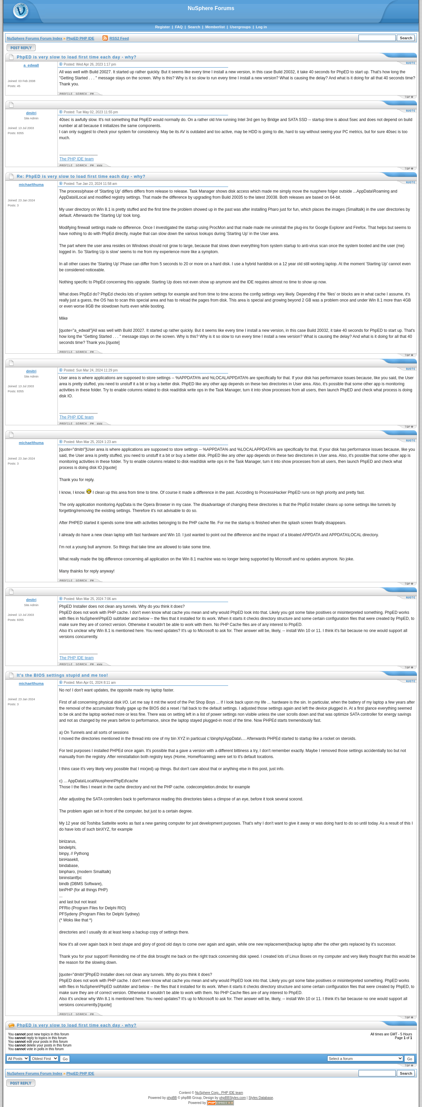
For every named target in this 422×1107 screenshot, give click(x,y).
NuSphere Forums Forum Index (34, 38)
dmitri (31, 113)
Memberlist (215, 27)
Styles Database (261, 1098)
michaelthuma (31, 185)
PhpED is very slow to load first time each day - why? (76, 1025)
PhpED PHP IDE (80, 38)
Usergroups (240, 27)
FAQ (179, 27)
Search (194, 27)
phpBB (172, 1098)
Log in (261, 27)
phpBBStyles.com (232, 1098)
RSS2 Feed (115, 38)
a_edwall (31, 65)
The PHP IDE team (76, 159)
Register (162, 27)
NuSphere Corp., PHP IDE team (219, 1093)
